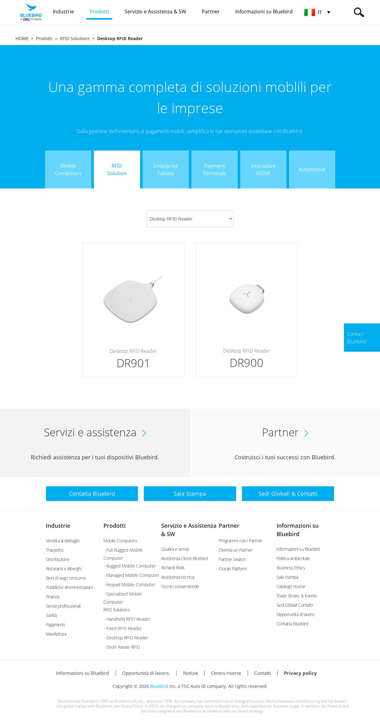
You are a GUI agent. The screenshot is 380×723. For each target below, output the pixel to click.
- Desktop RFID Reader (125, 638)
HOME (22, 38)
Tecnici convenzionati (180, 586)
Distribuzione (58, 559)
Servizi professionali (63, 606)
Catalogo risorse (291, 586)
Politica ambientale (293, 558)
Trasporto (54, 550)
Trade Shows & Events (297, 596)
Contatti (262, 673)
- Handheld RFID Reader (126, 619)
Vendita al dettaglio (63, 541)
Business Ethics (291, 568)
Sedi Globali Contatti (295, 605)
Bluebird (159, 686)
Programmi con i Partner (240, 541)
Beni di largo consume (66, 578)
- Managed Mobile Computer (131, 575)
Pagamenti (55, 625)
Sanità (51, 615)
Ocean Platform (233, 569)
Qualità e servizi (175, 549)
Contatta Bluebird (292, 624)
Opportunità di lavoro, (146, 673)
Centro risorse (226, 673)
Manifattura (56, 634)
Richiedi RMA (172, 568)
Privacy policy (300, 673)
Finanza (52, 597)
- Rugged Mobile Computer (129, 566)
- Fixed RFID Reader (122, 628)
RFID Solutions (75, 38)
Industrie (58, 525)
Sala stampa (287, 577)
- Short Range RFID (121, 647)
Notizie (190, 673)
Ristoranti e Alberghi (64, 569)
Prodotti (44, 38)
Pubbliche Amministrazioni (69, 587)
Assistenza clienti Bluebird (184, 558)
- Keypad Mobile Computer (129, 584)
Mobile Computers (120, 541)
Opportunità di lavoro (295, 614)
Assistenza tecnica (177, 577)
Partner (229, 525)
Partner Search (232, 559)
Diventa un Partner (235, 550)
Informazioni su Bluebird (298, 549)
